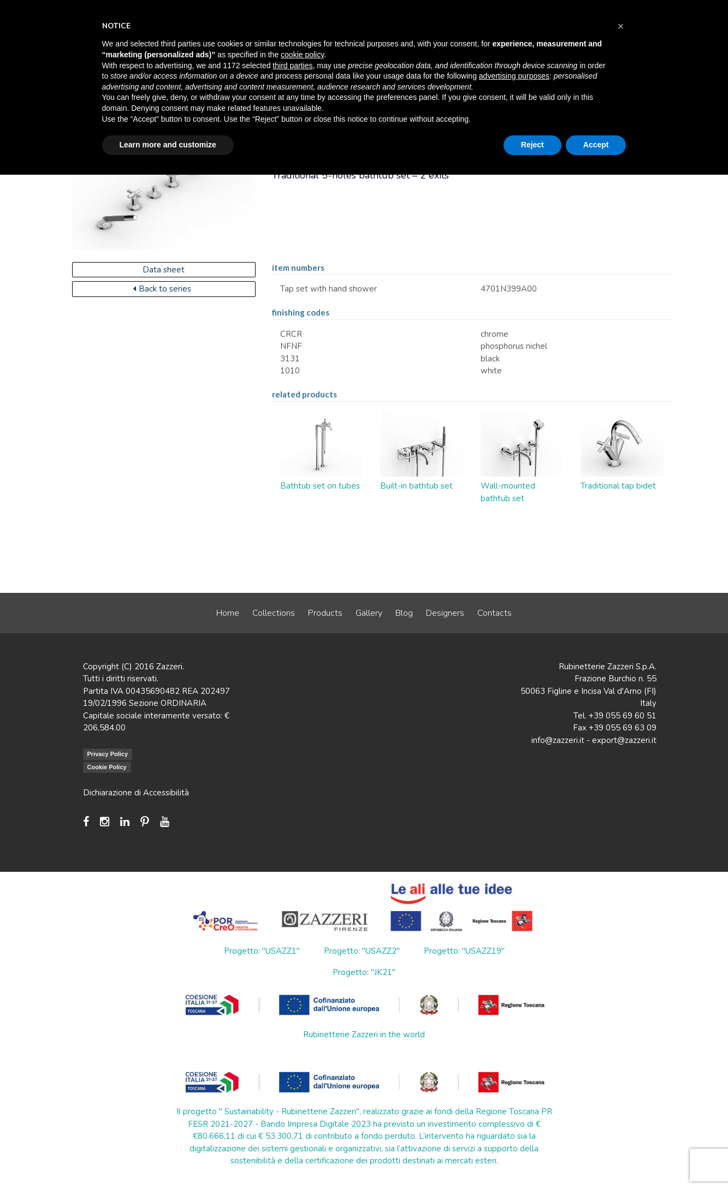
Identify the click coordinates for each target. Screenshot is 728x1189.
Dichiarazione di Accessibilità (136, 792)
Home (227, 613)
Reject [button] (532, 144)
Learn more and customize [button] (168, 144)
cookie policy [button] (302, 54)
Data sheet (164, 269)
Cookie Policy (107, 767)
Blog (404, 613)
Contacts (494, 613)
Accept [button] (596, 144)
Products (325, 613)
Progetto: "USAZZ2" (362, 951)
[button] (621, 26)
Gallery (369, 613)
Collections (273, 613)
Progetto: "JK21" (364, 972)
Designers (445, 613)
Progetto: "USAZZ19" (464, 951)
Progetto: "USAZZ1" (262, 951)
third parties (292, 65)
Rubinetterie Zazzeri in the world (364, 1034)
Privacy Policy (107, 754)
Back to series (162, 288)
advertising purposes (514, 76)
